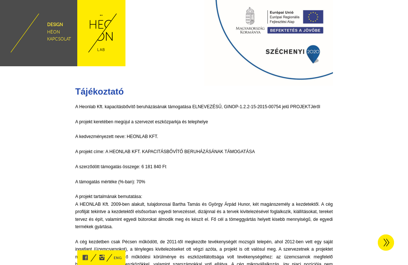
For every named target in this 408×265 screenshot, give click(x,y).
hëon (53, 32)
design (55, 24)
